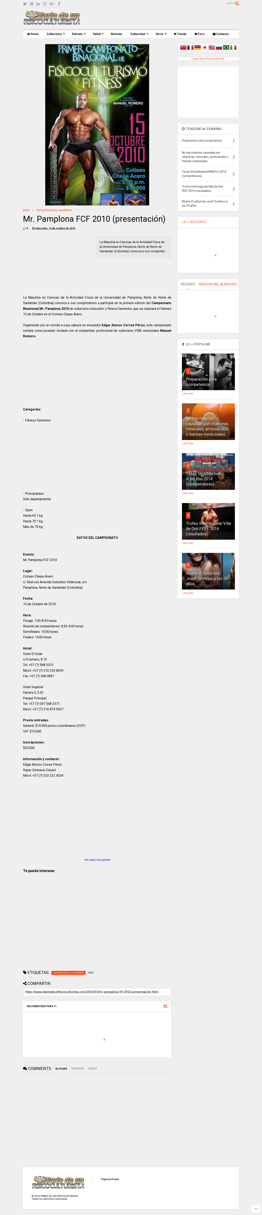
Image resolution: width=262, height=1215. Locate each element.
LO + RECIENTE (194, 222)
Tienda (180, 34)
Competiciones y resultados (54, 210)
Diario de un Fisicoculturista (208, 58)
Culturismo (56, 34)
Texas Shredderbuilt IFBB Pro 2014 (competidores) (204, 479)
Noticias (116, 34)
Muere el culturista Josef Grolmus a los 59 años (207, 578)
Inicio (26, 210)
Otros (161, 34)
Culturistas (139, 34)
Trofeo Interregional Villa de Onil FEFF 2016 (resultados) (208, 528)
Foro (200, 34)
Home (33, 34)
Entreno (79, 34)
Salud (98, 34)
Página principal (110, 1179)
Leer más (188, 393)
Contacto (221, 34)
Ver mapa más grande (97, 859)
